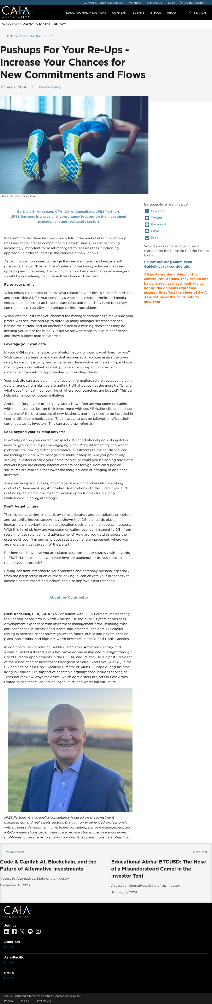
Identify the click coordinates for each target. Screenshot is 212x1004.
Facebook (156, 224)
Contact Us (154, 2)
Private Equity (50, 87)
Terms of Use (43, 1000)
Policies (24, 1000)
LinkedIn (154, 211)
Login (172, 2)
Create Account (194, 2)
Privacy (8, 1000)
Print (151, 238)
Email (152, 231)
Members (135, 2)
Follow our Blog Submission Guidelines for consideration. (169, 264)
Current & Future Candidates (103, 2)
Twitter (153, 218)
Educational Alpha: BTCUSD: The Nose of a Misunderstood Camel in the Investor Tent (158, 869)
